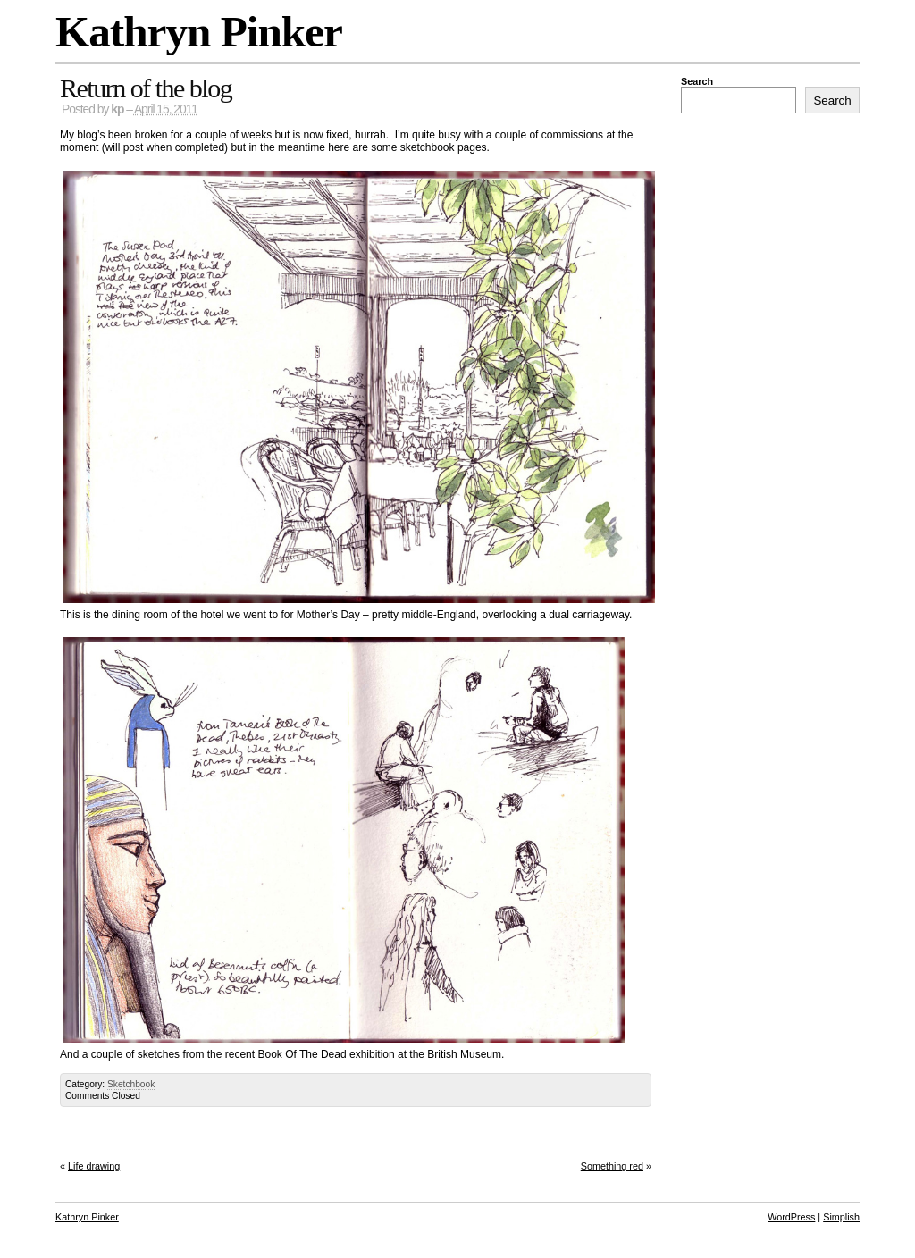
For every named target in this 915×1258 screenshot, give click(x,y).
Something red (612, 1166)
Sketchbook (131, 1084)
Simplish (841, 1217)
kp (117, 109)
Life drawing (94, 1166)
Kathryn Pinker (198, 31)
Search (697, 81)
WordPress (791, 1217)
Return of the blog (145, 88)
